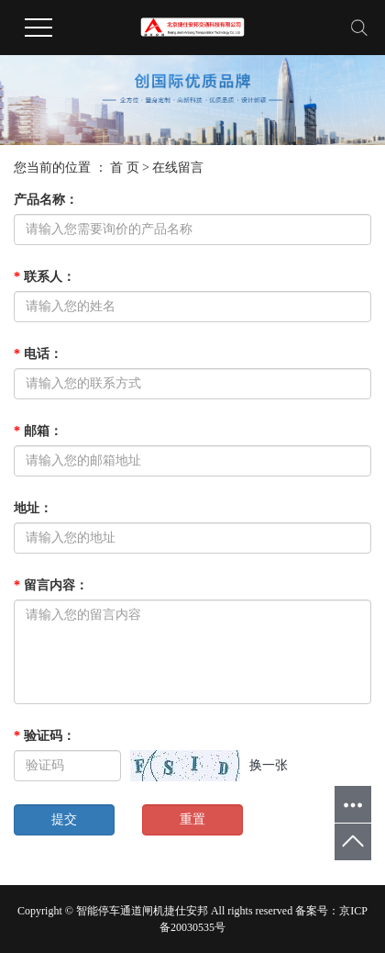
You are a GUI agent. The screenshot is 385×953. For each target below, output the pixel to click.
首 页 (124, 167)
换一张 (268, 765)
